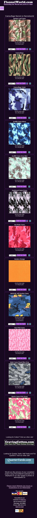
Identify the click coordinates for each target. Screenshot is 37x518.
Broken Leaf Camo (20, 18)
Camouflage (19, 53)
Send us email (20, 507)
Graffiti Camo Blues (19, 121)
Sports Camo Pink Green (19, 396)
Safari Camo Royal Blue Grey (19, 362)
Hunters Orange (19, 259)
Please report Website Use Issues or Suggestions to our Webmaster (19, 486)
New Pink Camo (19, 328)
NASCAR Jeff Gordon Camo (19, 293)
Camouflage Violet (20, 87)
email (23, 475)
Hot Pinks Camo (19, 225)
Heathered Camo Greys (19, 190)
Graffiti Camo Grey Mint (19, 156)
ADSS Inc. (23, 499)
